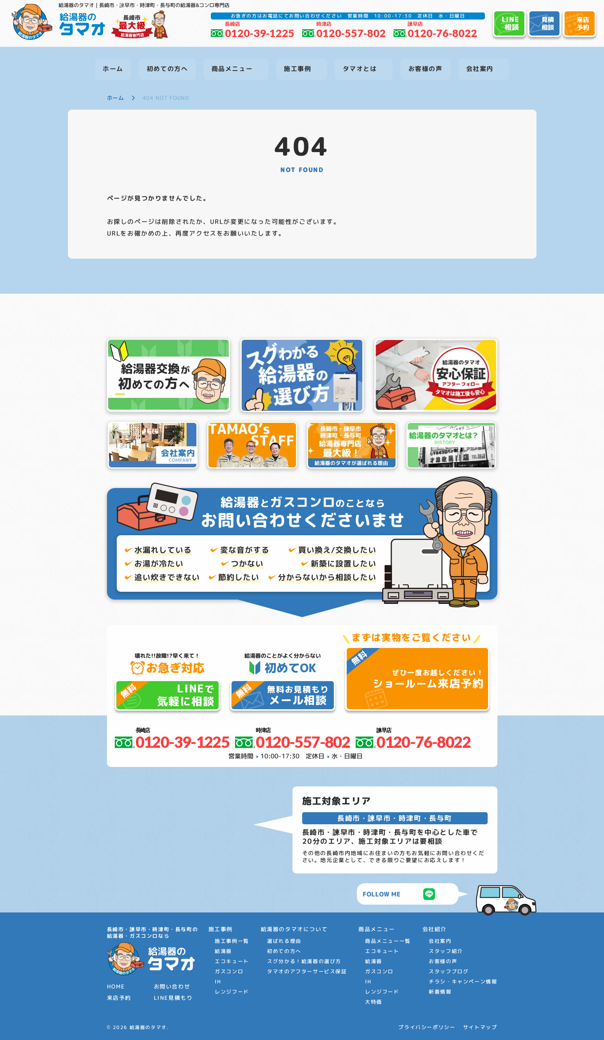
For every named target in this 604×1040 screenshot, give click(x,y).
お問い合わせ (172, 986)
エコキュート (232, 961)
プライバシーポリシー (426, 1027)
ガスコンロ (229, 971)
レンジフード (232, 991)
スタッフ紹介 (446, 951)
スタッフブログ (449, 971)
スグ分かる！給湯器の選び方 (304, 961)
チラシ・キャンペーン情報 (463, 981)
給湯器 (223, 951)
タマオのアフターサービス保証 (307, 971)
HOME (116, 986)
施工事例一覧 (232, 940)
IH (218, 981)
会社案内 (440, 940)
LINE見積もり (173, 997)
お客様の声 (443, 961)
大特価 (373, 1001)
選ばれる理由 (284, 940)
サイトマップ (480, 1027)
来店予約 (119, 997)
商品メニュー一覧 (388, 940)
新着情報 (440, 991)
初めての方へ (284, 951)
